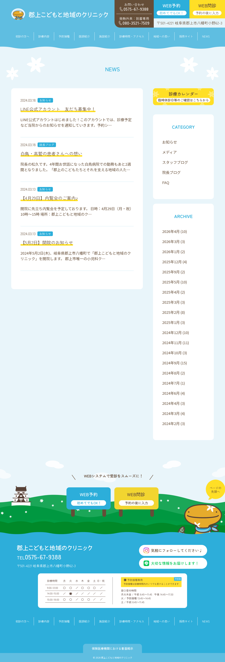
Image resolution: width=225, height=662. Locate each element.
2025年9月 (171, 271)
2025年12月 (172, 261)
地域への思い (161, 36)
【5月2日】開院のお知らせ (46, 242)
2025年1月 (171, 322)
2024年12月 (172, 332)
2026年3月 (171, 241)
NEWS (206, 36)
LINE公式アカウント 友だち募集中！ (58, 109)
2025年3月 (171, 302)
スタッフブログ (175, 162)
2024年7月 (171, 383)
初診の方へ (22, 36)
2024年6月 (171, 393)
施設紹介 (104, 36)
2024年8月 (171, 373)
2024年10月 (172, 352)
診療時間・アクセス (131, 36)
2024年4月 (171, 403)
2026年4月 (171, 231)
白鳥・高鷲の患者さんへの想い (51, 153)
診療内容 (43, 621)
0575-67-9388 (39, 556)
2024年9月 (171, 362)
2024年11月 (172, 342)
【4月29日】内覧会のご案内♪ (49, 198)
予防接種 (64, 36)
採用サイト (186, 36)
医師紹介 (84, 36)
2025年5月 (171, 282)
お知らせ (45, 100)
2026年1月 (171, 251)
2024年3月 (171, 413)
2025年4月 (171, 292)
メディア (169, 152)
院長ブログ (46, 144)
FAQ (165, 182)
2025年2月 (171, 312)
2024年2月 (171, 423)
